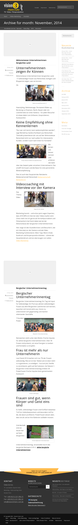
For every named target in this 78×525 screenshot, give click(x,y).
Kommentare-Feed (67, 131)
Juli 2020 (64, 94)
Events (11, 72)
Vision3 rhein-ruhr (18, 516)
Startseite (19, 28)
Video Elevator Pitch (42, 520)
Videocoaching (65, 61)
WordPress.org (65, 134)
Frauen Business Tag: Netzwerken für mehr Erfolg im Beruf (68, 72)
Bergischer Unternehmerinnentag (31, 288)
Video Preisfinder (67, 82)
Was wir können (56, 518)
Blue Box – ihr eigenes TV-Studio (59, 492)
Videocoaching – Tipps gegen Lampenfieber (61, 495)
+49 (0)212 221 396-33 (15, 499)
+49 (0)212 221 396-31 (15, 497)
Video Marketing (15, 16)
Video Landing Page (34, 518)
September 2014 (66, 114)
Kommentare (9, 70)
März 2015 (64, 102)
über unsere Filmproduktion (26, 520)
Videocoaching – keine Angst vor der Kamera (62, 489)
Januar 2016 (65, 100)
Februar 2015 (65, 105)
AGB (7, 522)
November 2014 (66, 108)
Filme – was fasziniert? (11, 520)
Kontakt (37, 7)
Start (5, 16)
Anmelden (64, 125)
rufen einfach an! (46, 472)
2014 (32, 28)
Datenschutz (52, 7)
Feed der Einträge (66, 128)
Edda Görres (10, 75)
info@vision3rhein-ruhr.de (13, 502)
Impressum (44, 7)
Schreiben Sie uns (31, 472)
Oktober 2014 (65, 111)
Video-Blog (26, 28)
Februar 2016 (65, 97)
